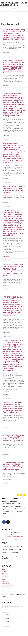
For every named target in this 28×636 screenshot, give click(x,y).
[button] (14, 11)
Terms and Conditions (8, 585)
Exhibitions (5, 576)
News (3, 579)
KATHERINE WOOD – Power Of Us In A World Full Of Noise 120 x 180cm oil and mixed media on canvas (14, 189)
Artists (4, 571)
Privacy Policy (6, 583)
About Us (4, 569)
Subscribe (6, 626)
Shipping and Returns (8, 587)
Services (4, 573)
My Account (5, 581)
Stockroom (5, 575)
